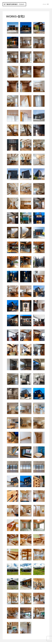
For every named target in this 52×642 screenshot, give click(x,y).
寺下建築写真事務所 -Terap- (14, 4)
